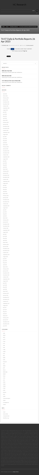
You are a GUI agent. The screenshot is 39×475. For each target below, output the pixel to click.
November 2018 (6, 275)
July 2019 (4, 258)
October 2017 (5, 301)
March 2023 (5, 169)
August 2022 (5, 183)
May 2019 (5, 262)
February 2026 (6, 97)
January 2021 (5, 222)
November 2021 (6, 201)
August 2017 (5, 305)
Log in (4, 411)
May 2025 (5, 116)
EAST (4, 353)
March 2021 (5, 218)
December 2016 (6, 321)
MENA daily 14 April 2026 (7, 70)
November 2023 (6, 152)
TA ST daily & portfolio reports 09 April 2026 (11, 80)
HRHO (4, 365)
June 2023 (5, 163)
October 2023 (5, 154)
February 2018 (6, 293)
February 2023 (6, 171)
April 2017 (5, 313)
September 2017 (6, 303)
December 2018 (6, 273)
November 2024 (6, 128)
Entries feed (5, 413)
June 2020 (5, 236)
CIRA (4, 347)
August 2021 (5, 207)
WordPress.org (6, 418)
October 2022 (5, 179)
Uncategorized (6, 402)
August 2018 (5, 281)
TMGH (4, 400)
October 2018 (5, 277)
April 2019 (5, 264)
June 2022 (5, 187)
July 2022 (4, 185)
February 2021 (6, 220)
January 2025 (5, 124)
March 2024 (5, 144)
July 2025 (4, 112)
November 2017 (6, 299)
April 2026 (5, 93)
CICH (4, 343)
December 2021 (6, 199)
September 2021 (6, 205)
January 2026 (5, 100)
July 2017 (4, 307)
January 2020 (5, 246)
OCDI (4, 378)
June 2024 (5, 138)
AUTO (4, 339)
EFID (4, 355)
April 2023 (5, 167)
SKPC (4, 394)
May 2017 (5, 311)
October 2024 (5, 130)
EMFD (4, 357)
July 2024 (4, 136)
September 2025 (6, 108)
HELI (4, 363)
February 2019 (6, 268)
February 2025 (6, 122)
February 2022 (6, 195)
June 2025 (5, 114)
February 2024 (6, 146)
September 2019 (6, 254)
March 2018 (5, 291)
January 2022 (5, 197)
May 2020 (5, 238)
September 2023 (6, 156)
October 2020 (5, 228)
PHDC (4, 390)
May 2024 (5, 140)
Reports (4, 392)
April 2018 (5, 289)
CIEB (4, 345)
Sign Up (25, 51)
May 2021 (5, 213)
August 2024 (5, 134)
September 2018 (6, 279)
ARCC (4, 337)
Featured (5, 361)
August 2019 (5, 256)
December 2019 (6, 248)
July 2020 (4, 234)
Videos (4, 404)
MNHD (4, 374)
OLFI (4, 380)
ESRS (4, 359)
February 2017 (6, 317)
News (4, 376)
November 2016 (6, 323)
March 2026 (5, 95)
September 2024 (6, 132)
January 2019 (5, 270)
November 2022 (6, 177)
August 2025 (5, 110)
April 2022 (5, 191)
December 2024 (6, 126)
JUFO (4, 367)
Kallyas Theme (16, 471)
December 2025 (6, 102)
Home (3, 26)
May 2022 (5, 189)
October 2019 (5, 252)
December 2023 (6, 150)
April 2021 (5, 216)
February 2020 (6, 244)
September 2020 (6, 230)
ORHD (4, 384)
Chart (4, 341)
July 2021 (4, 209)
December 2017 (6, 297)
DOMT (4, 351)
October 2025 (5, 106)
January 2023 (5, 173)
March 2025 (5, 120)
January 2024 (5, 148)
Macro (4, 369)
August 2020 (5, 232)
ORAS (4, 382)
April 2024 (5, 142)
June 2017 (5, 309)
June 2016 (5, 325)
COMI (4, 349)
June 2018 (5, 285)
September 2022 (6, 181)
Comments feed (6, 416)
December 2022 (6, 175)
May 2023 (5, 165)
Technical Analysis (14, 26)
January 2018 (5, 295)
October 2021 (5, 203)
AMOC (4, 335)
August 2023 (5, 159)
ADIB (4, 333)
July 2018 (4, 283)
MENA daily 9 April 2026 (6, 75)
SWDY (4, 396)
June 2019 (5, 260)
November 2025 (6, 104)
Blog (7, 26)
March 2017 (5, 315)
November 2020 (6, 226)
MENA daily (5, 372)
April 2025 (5, 118)
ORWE (4, 386)
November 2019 (6, 250)
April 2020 (5, 240)
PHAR (4, 388)
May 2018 (5, 287)
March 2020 (5, 242)
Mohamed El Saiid (5, 45)
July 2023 (4, 161)
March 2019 (5, 266)
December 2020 (6, 224)
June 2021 (5, 211)
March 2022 (5, 193)
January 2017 (5, 319)
